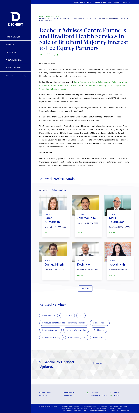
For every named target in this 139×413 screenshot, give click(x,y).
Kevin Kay (84, 264)
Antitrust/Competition (76, 330)
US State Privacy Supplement (98, 408)
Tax (81, 315)
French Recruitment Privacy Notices (71, 410)
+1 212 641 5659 (59, 270)
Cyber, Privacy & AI (76, 337)
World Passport (69, 395)
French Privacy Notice (115, 408)
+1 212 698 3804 (123, 227)
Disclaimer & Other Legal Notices (70, 406)
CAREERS (126, 2)
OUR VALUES (107, 2)
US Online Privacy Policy (89, 406)
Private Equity (48, 315)
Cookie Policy (103, 406)
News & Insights (52, 17)
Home (41, 17)
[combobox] (62, 190)
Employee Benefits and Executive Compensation (63, 323)
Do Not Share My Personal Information (119, 410)
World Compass (69, 393)
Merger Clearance (50, 330)
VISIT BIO (48, 232)
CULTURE (87, 2)
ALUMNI (117, 2)
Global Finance (100, 323)
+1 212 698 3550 (123, 270)
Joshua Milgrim (55, 264)
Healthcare (98, 337)
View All (85, 288)
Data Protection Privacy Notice (118, 406)
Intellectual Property (51, 337)
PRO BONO (98, 2)
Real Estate (99, 330)
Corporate (67, 315)
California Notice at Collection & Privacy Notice (74, 408)
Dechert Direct (45, 393)
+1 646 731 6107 (91, 270)
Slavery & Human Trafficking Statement (95, 410)
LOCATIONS (78, 2)
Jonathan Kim (86, 218)
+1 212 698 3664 (59, 227)
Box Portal (43, 395)
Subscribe (97, 363)
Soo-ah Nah (117, 264)
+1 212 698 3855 (91, 223)
